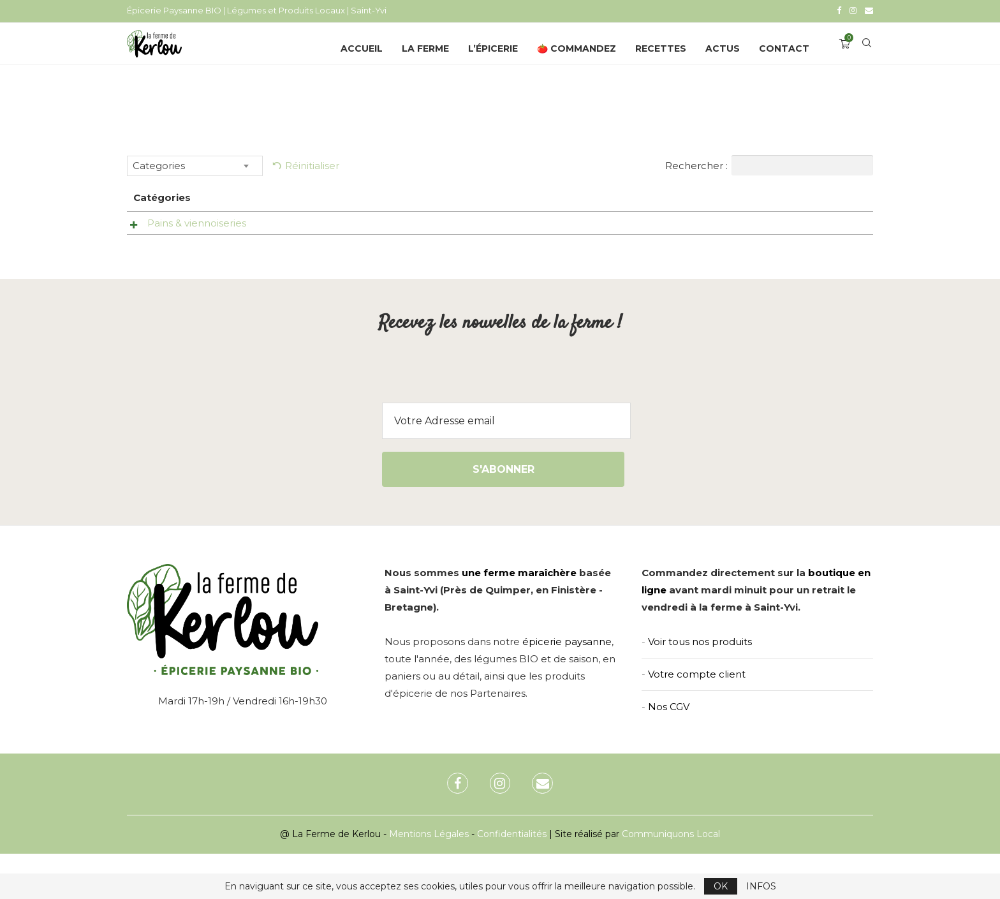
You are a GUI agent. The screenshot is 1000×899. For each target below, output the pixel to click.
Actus (722, 46)
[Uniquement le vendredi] (734, 226)
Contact (784, 46)
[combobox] (195, 164)
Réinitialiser (312, 164)
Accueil (362, 46)
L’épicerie (493, 46)
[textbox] (195, 164)
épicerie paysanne (567, 687)
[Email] (869, 10)
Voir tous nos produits (700, 687)
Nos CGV (668, 753)
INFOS (761, 886)
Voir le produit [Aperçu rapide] (524, 224)
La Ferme (425, 46)
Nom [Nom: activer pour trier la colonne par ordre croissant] (346, 195)
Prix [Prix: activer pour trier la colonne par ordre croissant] (626, 195)
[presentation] (500, 423)
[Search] (866, 46)
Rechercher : (769, 163)
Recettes (660, 46)
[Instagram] (853, 10)
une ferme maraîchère (519, 619)
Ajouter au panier (813, 261)
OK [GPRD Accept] (721, 886)
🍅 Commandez (576, 46)
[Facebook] (839, 10)
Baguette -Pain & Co (383, 221)
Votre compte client (697, 720)
